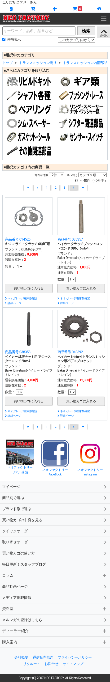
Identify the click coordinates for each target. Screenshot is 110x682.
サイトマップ (73, 664)
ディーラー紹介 (15, 631)
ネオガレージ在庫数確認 (21, 298)
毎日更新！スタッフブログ (24, 564)
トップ (7, 63)
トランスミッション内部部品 (85, 63)
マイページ (11, 486)
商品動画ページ (15, 586)
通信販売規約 (43, 657)
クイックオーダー (16, 531)
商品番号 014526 (18, 239)
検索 (86, 30)
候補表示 (14, 39)
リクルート (31, 664)
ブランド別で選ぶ (16, 509)
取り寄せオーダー (16, 542)
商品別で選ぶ (13, 498)
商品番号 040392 (70, 352)
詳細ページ (13, 303)
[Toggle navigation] (103, 19)
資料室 (7, 608)
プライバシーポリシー (75, 657)
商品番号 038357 (70, 239)
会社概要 (21, 657)
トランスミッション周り (37, 63)
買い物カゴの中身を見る (22, 520)
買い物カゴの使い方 (18, 553)
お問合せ (51, 664)
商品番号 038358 (18, 352)
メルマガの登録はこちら (22, 620)
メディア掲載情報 (16, 597)
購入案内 (9, 642)
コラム (7, 575)
